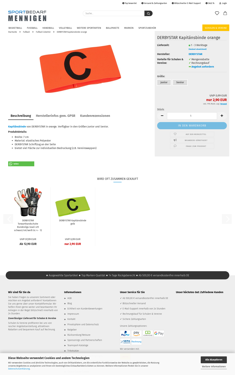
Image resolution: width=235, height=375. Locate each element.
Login (223, 3)
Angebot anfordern (202, 66)
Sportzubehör (147, 27)
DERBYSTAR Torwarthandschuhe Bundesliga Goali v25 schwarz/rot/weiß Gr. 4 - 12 (28, 225)
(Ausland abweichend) (198, 49)
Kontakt (71, 319)
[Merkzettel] (217, 13)
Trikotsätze (73, 350)
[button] (225, 13)
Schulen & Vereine (216, 27)
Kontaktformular (43, 303)
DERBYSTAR (195, 54)
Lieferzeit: (163, 45)
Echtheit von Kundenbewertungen (84, 308)
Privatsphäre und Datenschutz (83, 324)
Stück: (160, 109)
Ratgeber (72, 329)
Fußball (32, 27)
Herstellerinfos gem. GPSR (55, 116)
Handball (48, 27)
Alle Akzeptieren (213, 359)
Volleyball (65, 27)
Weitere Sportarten (89, 27)
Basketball (15, 27)
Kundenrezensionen (95, 116)
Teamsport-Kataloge (77, 345)
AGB (69, 298)
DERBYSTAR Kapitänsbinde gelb (72, 222)
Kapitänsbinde (17, 126)
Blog (69, 303)
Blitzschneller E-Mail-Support (186, 3)
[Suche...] (148, 13)
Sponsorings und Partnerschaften (84, 340)
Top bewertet (129, 3)
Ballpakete (112, 27)
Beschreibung (21, 116)
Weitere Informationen (214, 366)
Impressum (73, 313)
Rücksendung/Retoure (78, 335)
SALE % (210, 3)
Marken (128, 27)
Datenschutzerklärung (19, 368)
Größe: (161, 76)
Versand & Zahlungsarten (154, 3)
